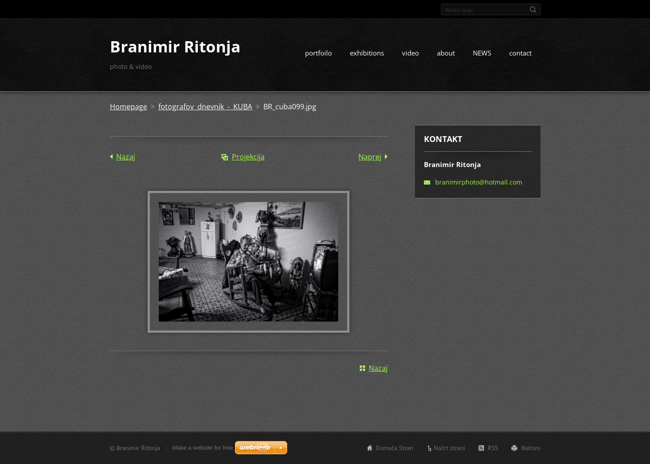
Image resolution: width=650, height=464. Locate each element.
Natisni (530, 448)
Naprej (369, 157)
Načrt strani (449, 448)
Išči (533, 9)
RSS (493, 448)
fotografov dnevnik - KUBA (205, 107)
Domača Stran (395, 448)
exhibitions (367, 52)
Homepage (128, 107)
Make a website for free (202, 447)
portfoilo (318, 52)
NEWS (482, 52)
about (446, 52)
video (410, 52)
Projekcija (248, 157)
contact (520, 52)
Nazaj (125, 157)
